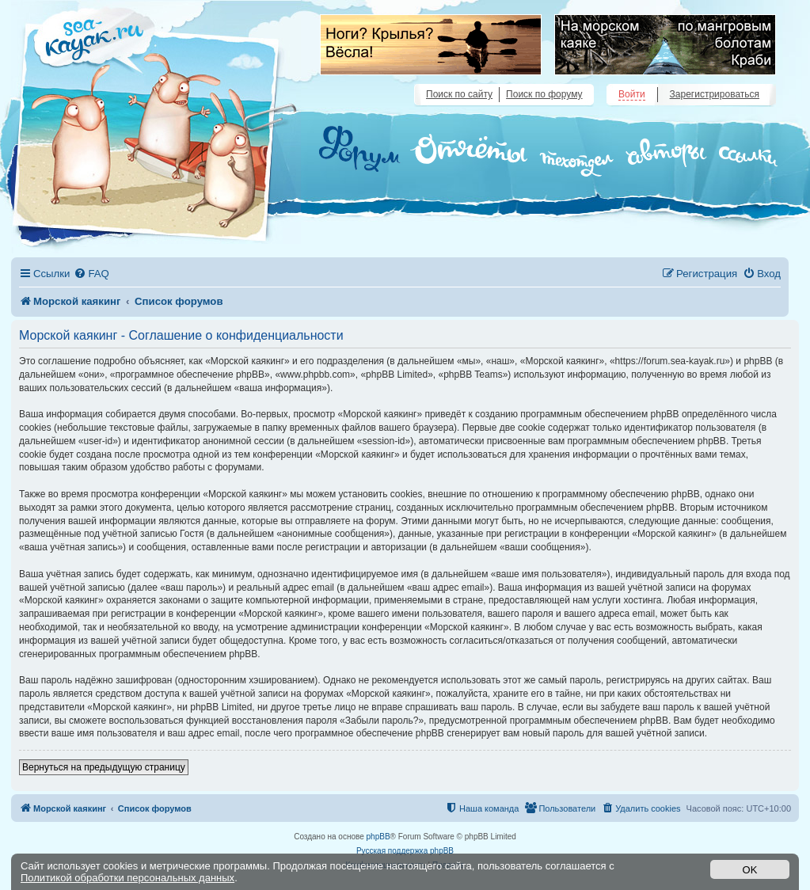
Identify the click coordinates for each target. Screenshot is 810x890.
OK (750, 870)
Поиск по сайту (459, 94)
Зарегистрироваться (714, 94)
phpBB (378, 836)
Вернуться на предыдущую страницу (103, 767)
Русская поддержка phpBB (405, 850)
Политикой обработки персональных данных (127, 878)
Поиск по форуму (544, 94)
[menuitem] (91, 273)
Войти (631, 94)
